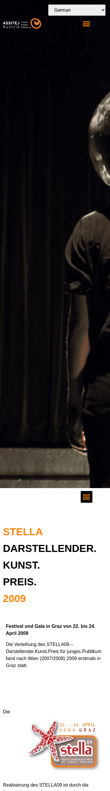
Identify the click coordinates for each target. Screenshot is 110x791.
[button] (87, 24)
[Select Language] (77, 10)
